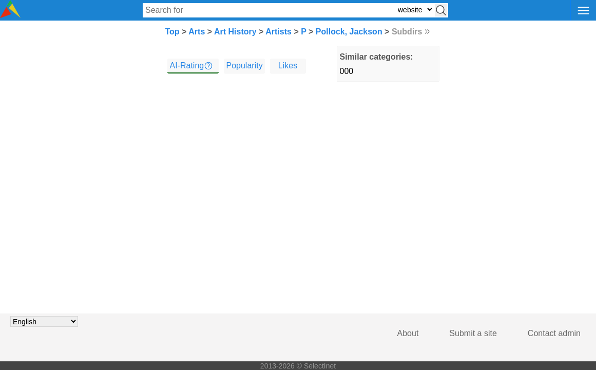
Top (172, 31)
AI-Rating (187, 65)
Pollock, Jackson (349, 31)
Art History (235, 31)
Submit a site (472, 333)
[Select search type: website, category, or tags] (415, 9)
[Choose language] (44, 321)
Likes (287, 65)
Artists (278, 31)
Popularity (244, 65)
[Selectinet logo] (10, 15)
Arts (196, 31)
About (408, 333)
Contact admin (554, 333)
